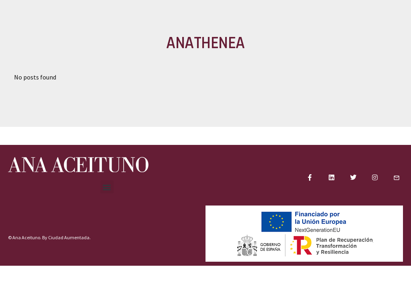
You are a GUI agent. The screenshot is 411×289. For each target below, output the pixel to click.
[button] (107, 186)
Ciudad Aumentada (69, 237)
